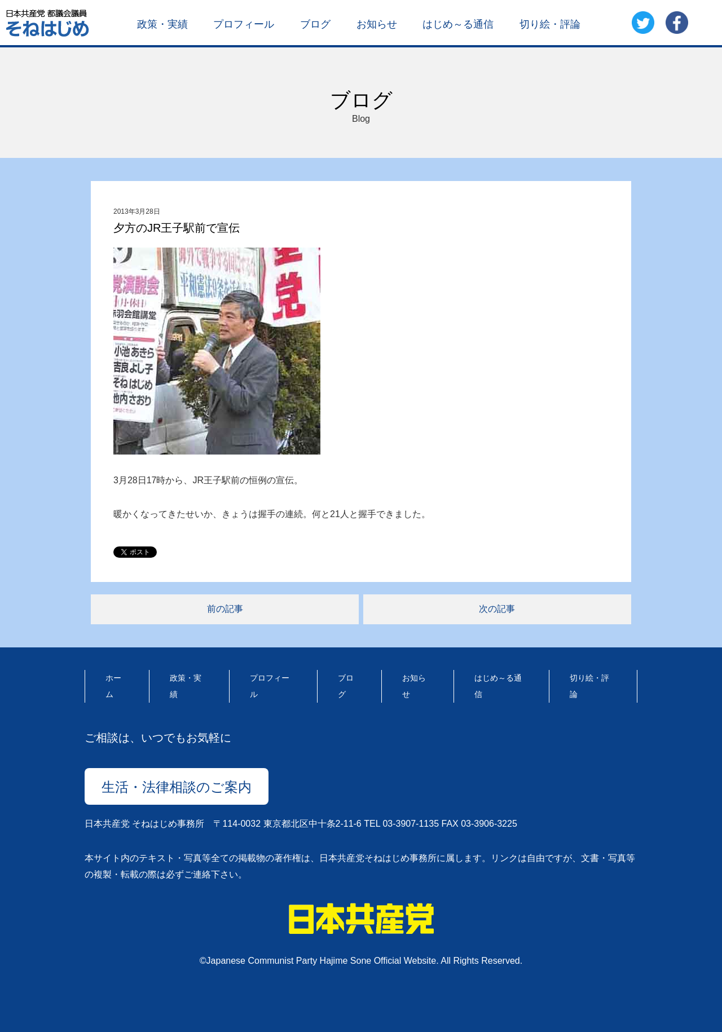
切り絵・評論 (550, 23)
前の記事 (225, 609)
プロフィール (243, 23)
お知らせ (376, 23)
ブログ (315, 23)
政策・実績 (162, 23)
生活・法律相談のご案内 (177, 787)
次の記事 (497, 609)
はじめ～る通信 (458, 23)
